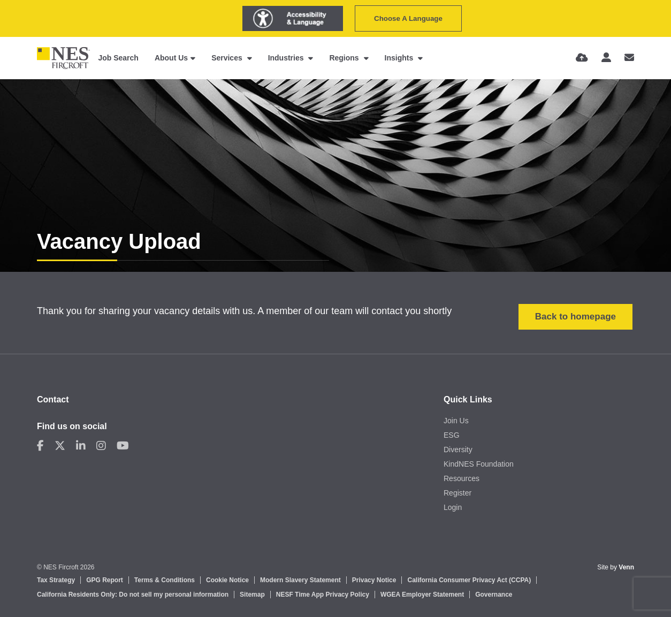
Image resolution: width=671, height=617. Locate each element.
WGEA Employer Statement (422, 594)
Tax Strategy (56, 580)
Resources (461, 478)
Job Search (118, 58)
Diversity (458, 449)
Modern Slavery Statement (300, 580)
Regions (345, 58)
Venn (626, 567)
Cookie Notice (227, 580)
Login (453, 507)
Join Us (456, 420)
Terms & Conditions (164, 580)
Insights (400, 58)
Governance (493, 594)
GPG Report (104, 580)
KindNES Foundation (479, 464)
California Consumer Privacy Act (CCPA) (469, 580)
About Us (171, 58)
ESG (452, 435)
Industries (287, 58)
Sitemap (252, 594)
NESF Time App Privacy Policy (322, 594)
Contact (53, 399)
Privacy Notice (374, 580)
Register (457, 493)
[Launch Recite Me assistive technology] (292, 18)
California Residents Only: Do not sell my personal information (132, 594)
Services (228, 58)
